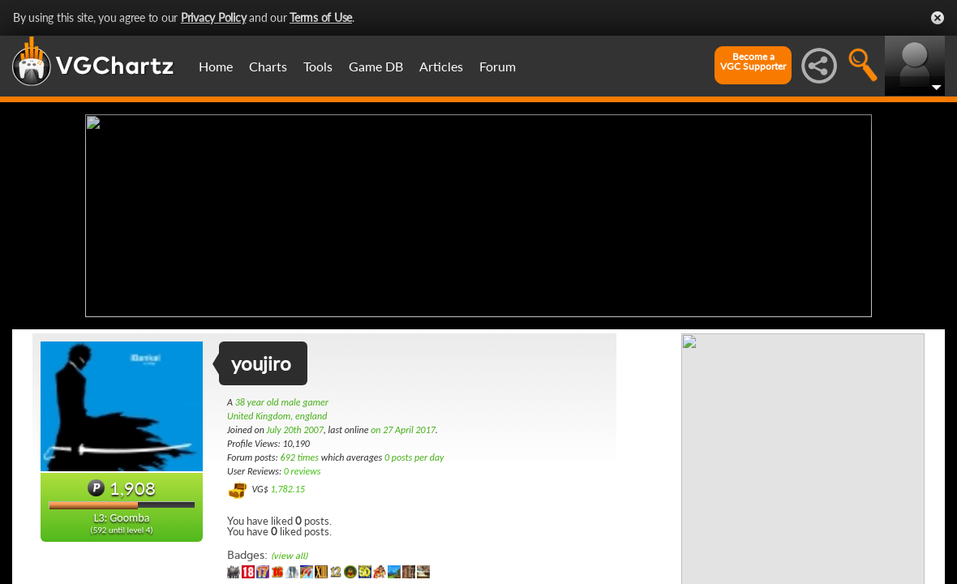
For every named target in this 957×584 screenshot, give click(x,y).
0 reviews (302, 471)
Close (937, 17)
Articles (441, 66)
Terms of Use (321, 17)
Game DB (376, 66)
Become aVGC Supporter (753, 61)
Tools (318, 66)
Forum (497, 66)
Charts (268, 66)
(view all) (289, 556)
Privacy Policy (214, 17)
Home (216, 66)
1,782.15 (287, 489)
